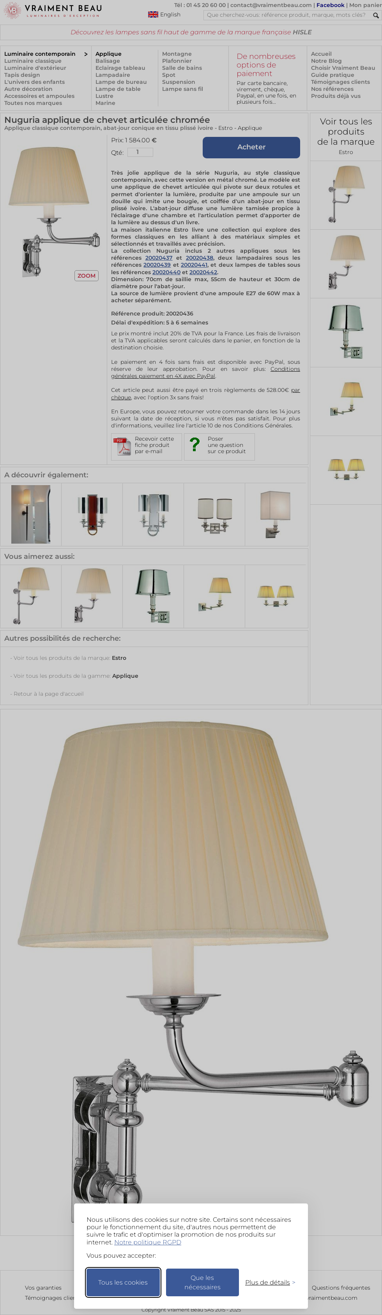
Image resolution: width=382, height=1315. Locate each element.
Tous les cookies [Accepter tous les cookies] (123, 1282)
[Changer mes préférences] (266, 1282)
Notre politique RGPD (147, 1242)
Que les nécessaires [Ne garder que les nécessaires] (202, 1282)
